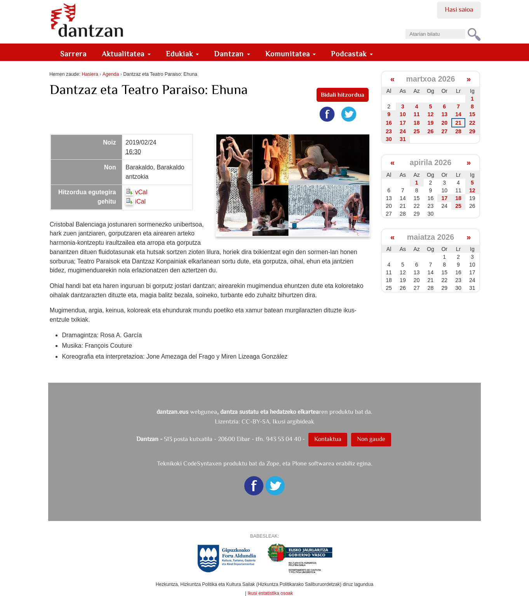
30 (389, 139)
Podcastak (352, 54)
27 (444, 131)
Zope (272, 463)
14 (458, 114)
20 (444, 123)
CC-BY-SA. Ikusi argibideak (278, 421)
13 (444, 114)
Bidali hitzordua (342, 94)
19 (431, 123)
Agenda (111, 74)
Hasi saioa (459, 9)
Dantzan (232, 54)
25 (417, 131)
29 (472, 131)
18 (417, 123)
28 (458, 131)
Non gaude (371, 439)
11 (417, 114)
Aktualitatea (126, 54)
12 (431, 114)
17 (403, 123)
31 (403, 139)
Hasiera (90, 74)
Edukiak (182, 54)
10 (403, 114)
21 (458, 123)
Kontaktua (327, 439)
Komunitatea (290, 54)
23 (389, 131)
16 (389, 123)
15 (472, 114)
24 (403, 131)
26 (431, 131)
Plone (299, 463)
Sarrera (73, 54)
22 (472, 123)
